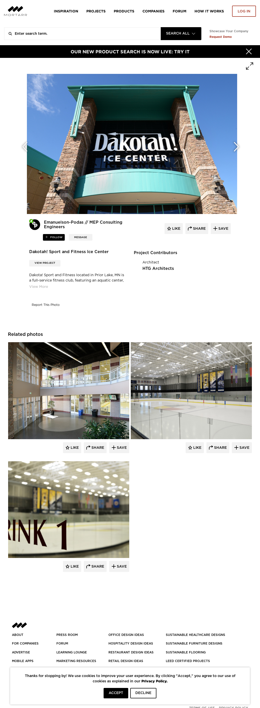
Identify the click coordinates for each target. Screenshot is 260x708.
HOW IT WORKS (209, 11)
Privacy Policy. (154, 681)
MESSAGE (80, 237)
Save (121, 448)
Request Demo (220, 36)
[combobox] (181, 33)
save (222, 228)
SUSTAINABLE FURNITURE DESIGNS (194, 643)
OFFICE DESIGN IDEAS (126, 634)
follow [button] (56, 237)
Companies (153, 11)
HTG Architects (158, 269)
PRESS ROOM (67, 634)
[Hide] (249, 51)
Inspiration (66, 11)
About (17, 634)
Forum (179, 11)
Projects (96, 11)
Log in (244, 11)
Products (124, 11)
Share (97, 448)
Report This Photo (46, 304)
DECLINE (143, 693)
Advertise (21, 652)
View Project (45, 263)
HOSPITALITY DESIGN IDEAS (130, 643)
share (199, 228)
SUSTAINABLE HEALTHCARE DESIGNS (195, 634)
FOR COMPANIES (25, 643)
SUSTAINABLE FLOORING (186, 652)
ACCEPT (116, 693)
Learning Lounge (71, 652)
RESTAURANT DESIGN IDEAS (131, 652)
